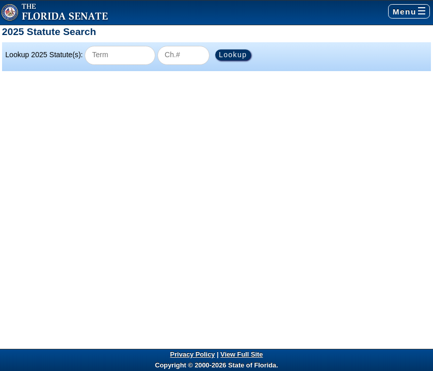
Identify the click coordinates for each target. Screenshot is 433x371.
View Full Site (241, 354)
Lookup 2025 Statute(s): (44, 54)
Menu (409, 11)
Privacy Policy (192, 354)
